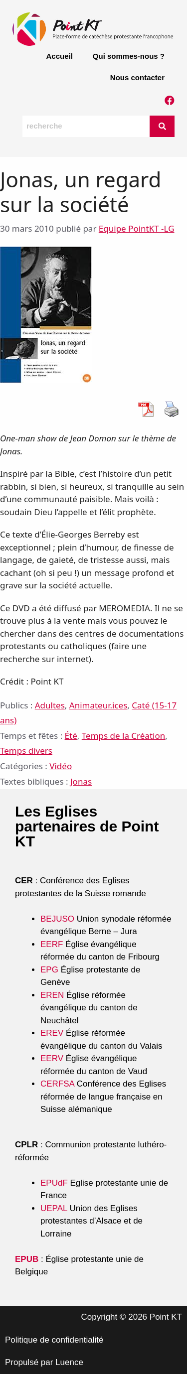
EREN (52, 995)
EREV (51, 1033)
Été (71, 735)
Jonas (81, 781)
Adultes (50, 705)
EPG (49, 969)
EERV (51, 1058)
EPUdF (54, 1183)
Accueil (59, 56)
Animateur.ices (98, 705)
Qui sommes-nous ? (129, 56)
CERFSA (57, 1084)
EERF (51, 944)
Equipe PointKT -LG (137, 228)
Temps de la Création (123, 735)
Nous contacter (137, 77)
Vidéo (60, 766)
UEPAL (53, 1208)
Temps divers (26, 750)
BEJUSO (58, 919)
